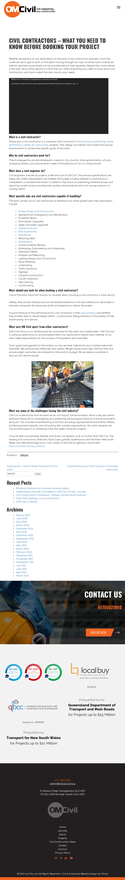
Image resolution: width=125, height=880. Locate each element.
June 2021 (21, 569)
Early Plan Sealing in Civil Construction (37, 498)
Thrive (104, 874)
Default (24, 455)
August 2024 (23, 515)
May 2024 (21, 522)
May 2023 (21, 532)
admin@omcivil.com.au (62, 784)
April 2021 (21, 572)
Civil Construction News (62, 842)
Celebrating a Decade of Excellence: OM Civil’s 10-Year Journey (51, 492)
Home (62, 827)
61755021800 (110, 607)
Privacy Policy (62, 853)
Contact (62, 849)
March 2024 (22, 525)
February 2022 (24, 552)
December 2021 (24, 555)
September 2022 (25, 539)
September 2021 (25, 562)
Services (62, 831)
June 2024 (21, 518)
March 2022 (22, 549)
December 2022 (24, 535)
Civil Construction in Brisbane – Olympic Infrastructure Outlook (51, 495)
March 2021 (22, 576)
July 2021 (21, 565)
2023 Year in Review (26, 502)
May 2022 (21, 545)
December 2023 (24, 529)
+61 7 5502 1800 (62, 780)
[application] (58, 106)
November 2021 (24, 559)
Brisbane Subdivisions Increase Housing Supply (42, 488)
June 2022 (21, 542)
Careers (62, 845)
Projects (62, 838)
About (62, 834)
